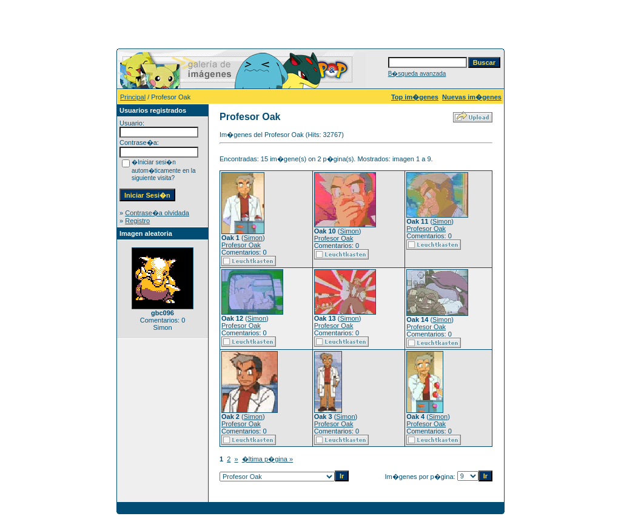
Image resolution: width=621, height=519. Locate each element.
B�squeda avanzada (417, 73)
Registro (137, 220)
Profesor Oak (241, 245)
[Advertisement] (310, 23)
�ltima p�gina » (267, 459)
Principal (133, 97)
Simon (253, 237)
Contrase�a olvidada (157, 212)
